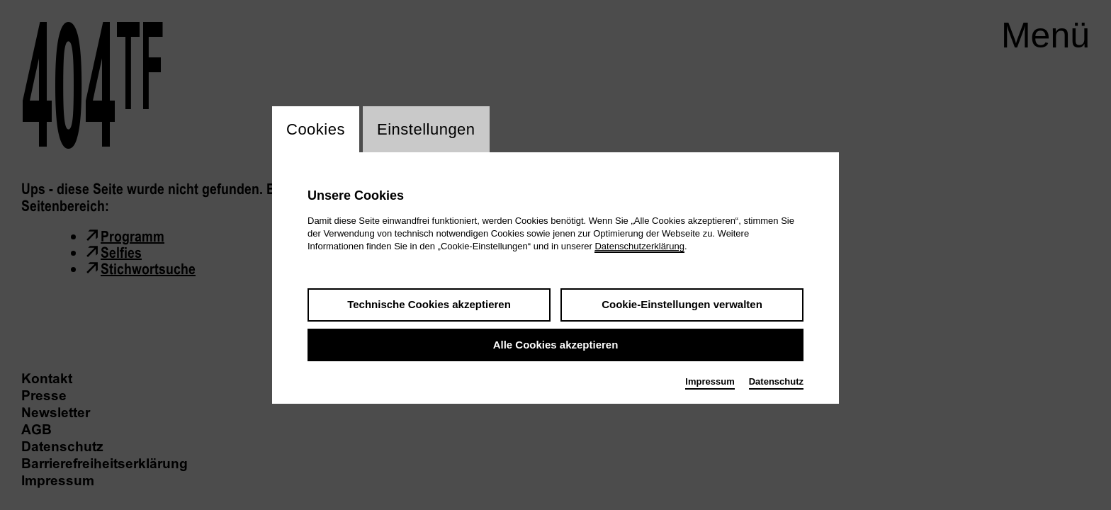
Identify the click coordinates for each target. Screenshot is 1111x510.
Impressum (709, 381)
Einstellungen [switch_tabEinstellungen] (426, 129)
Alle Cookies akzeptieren (556, 345)
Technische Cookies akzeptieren (429, 304)
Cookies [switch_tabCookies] (315, 129)
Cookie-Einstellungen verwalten (682, 304)
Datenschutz (776, 381)
